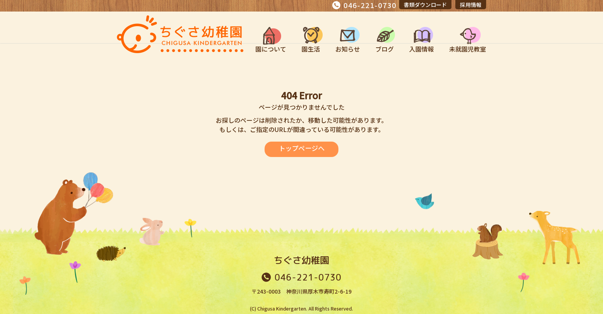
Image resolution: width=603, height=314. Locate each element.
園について (270, 48)
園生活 (311, 48)
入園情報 (421, 48)
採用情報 (470, 4)
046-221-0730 (369, 5)
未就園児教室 (467, 48)
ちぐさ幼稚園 (301, 260)
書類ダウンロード (425, 4)
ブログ (384, 48)
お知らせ (347, 48)
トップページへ (301, 148)
